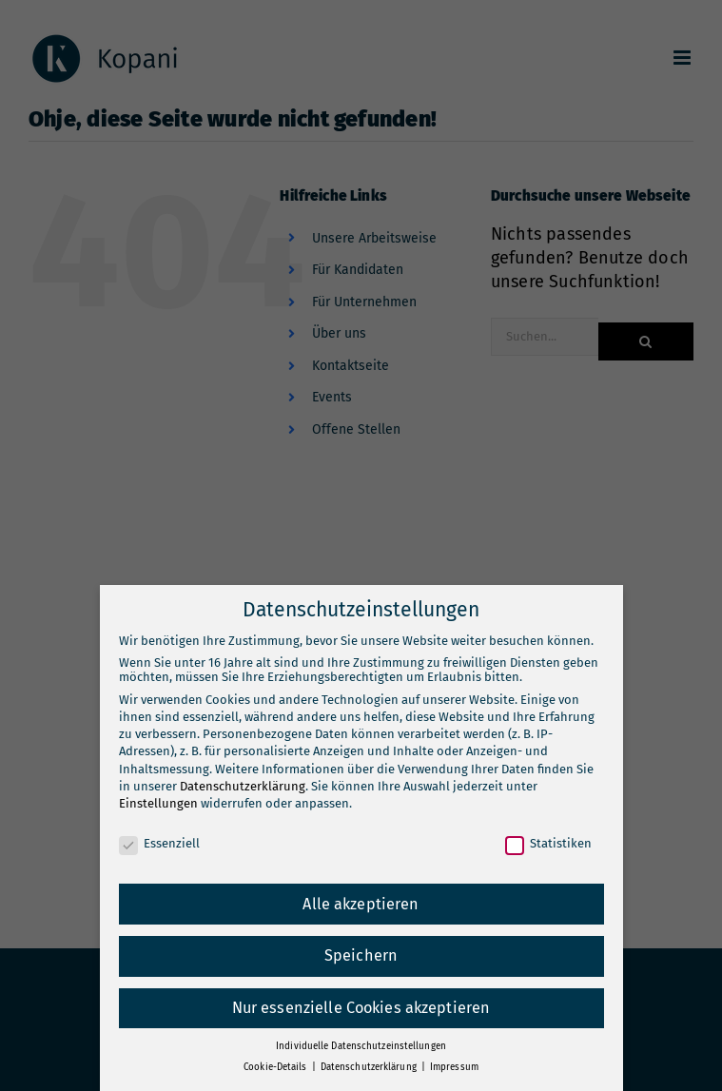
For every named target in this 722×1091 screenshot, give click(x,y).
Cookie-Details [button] (276, 1067)
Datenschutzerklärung (242, 786)
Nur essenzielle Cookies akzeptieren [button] (361, 1008)
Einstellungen (158, 803)
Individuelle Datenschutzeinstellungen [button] (361, 1046)
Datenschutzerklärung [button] (370, 1067)
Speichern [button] (361, 955)
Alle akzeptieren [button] (360, 904)
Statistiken (548, 843)
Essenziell (159, 843)
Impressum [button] (454, 1067)
